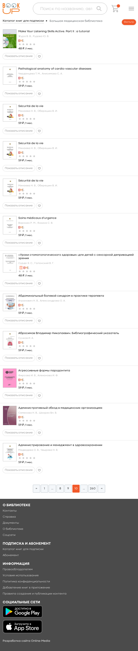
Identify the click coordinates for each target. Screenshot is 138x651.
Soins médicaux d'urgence (37, 218)
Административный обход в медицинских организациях (60, 408)
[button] (131, 9)
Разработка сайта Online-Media (26, 641)
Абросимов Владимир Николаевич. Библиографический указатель (68, 333)
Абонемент (11, 555)
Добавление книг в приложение (26, 587)
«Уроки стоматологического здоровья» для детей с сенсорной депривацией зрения (76, 257)
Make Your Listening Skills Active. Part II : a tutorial (54, 31)
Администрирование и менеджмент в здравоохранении (60, 445)
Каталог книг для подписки (23, 21)
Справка (9, 517)
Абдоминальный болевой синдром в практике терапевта (61, 296)
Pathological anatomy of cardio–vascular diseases (54, 69)
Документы (11, 523)
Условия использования (21, 575)
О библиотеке (13, 529)
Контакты (10, 511)
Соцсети (9, 535)
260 (93, 488)
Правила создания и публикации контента (34, 594)
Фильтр (129, 22)
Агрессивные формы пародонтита (44, 370)
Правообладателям (18, 569)
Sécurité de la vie (30, 106)
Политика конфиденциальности (26, 581)
